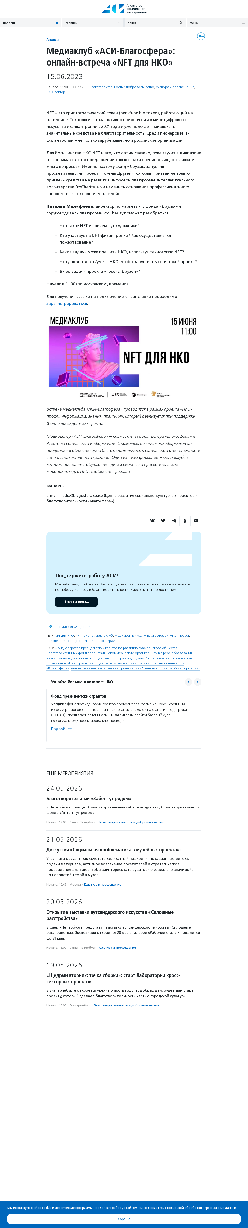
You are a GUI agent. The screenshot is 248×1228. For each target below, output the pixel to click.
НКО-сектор (55, 92)
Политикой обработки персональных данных (202, 1208)
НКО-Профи (179, 636)
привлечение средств (63, 641)
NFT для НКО (64, 636)
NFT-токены (85, 636)
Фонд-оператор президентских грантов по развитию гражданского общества (116, 648)
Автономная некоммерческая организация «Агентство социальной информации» (135, 668)
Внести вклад (76, 601)
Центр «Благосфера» (98, 641)
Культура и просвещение (175, 87)
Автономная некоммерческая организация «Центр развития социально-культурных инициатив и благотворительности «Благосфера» (119, 663)
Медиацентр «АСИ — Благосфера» (141, 636)
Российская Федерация (73, 627)
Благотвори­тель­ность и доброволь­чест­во (121, 87)
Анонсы (52, 39)
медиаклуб (104, 636)
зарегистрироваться (66, 303)
